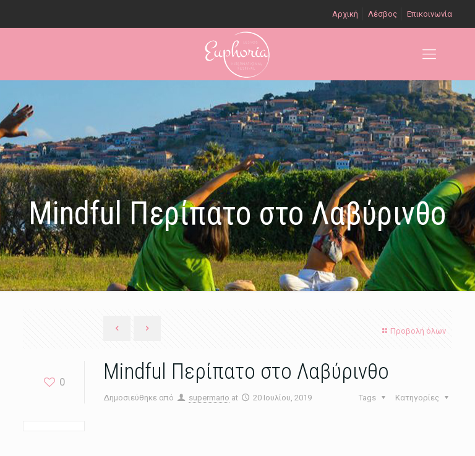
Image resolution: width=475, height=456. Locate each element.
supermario (209, 397)
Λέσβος (382, 14)
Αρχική (345, 14)
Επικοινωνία (429, 14)
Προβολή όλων (412, 331)
